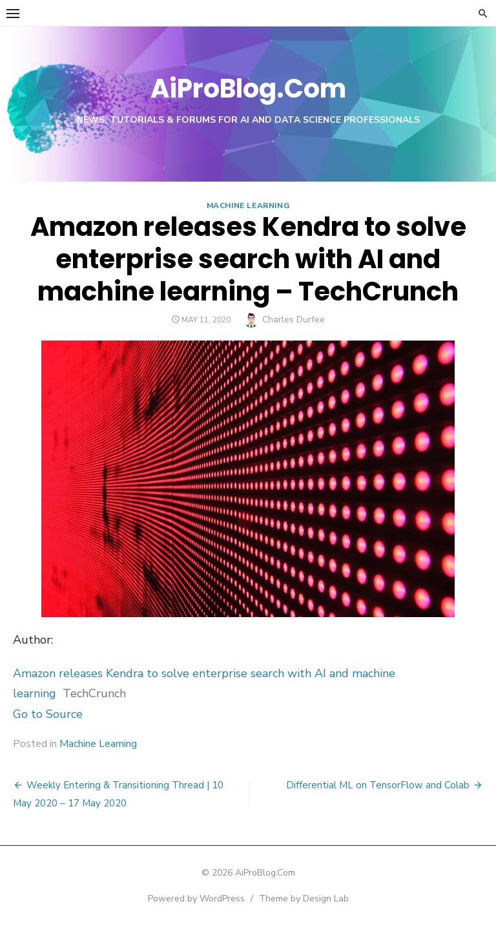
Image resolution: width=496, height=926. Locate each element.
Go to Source (48, 714)
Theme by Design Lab (304, 898)
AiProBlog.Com (248, 88)
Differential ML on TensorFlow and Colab (378, 785)
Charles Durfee (293, 319)
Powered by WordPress (196, 898)
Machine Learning (248, 205)
